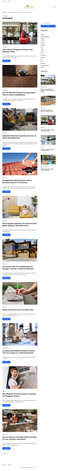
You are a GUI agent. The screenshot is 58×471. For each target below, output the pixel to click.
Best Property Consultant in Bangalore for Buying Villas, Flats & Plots (48, 90)
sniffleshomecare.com (25, 467)
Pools (42, 61)
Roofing (19, 12)
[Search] (48, 23)
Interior (14, 12)
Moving (42, 53)
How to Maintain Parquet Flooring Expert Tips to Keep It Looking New (19, 94)
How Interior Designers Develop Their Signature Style (17, 50)
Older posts (6, 453)
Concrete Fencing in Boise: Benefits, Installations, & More (47, 110)
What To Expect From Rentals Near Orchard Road (47, 169)
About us (9, 1)
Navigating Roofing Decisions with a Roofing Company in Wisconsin (17, 181)
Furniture (28, 12)
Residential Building (45, 65)
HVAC (42, 49)
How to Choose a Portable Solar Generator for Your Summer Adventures (19, 438)
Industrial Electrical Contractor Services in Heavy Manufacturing (19, 137)
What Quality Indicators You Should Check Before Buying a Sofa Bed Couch (19, 224)
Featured (42, 38)
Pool (42, 59)
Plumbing (43, 57)
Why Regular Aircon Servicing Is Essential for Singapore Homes (19, 395)
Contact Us (4, 1)
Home (42, 47)
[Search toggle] (54, 6)
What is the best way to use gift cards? (18, 310)
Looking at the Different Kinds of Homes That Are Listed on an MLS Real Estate (18, 352)
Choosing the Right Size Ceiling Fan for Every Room (47, 150)
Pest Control (43, 55)
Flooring (23, 12)
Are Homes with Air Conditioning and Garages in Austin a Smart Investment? (18, 267)
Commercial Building (45, 36)
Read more (6, 60)
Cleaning (10, 12)
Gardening (43, 45)
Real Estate (4, 12)
